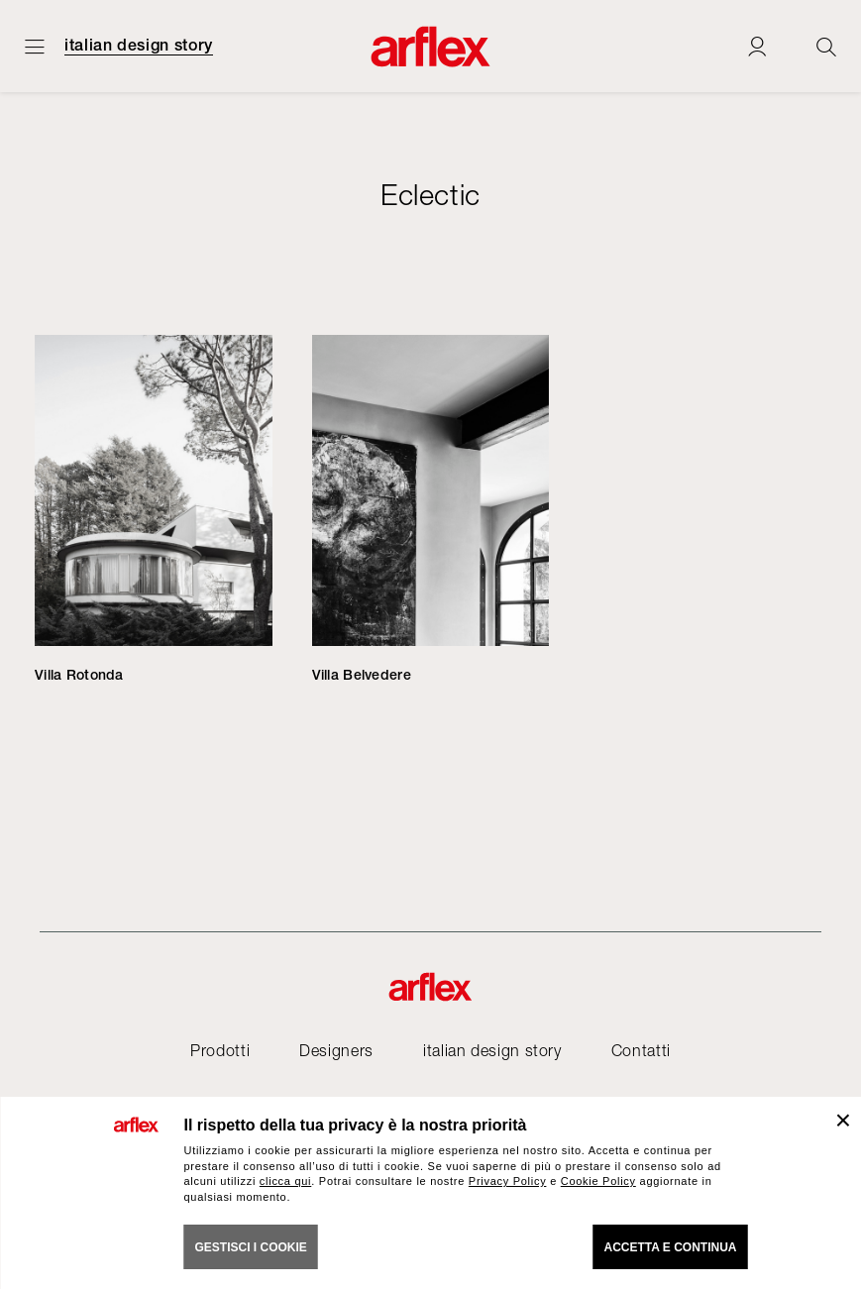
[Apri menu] (35, 46)
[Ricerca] (826, 46)
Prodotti (220, 1050)
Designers (336, 1050)
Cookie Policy (598, 1181)
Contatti (641, 1050)
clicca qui (285, 1181)
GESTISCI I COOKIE (251, 1247)
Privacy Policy (508, 1181)
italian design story (138, 45)
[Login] (757, 46)
